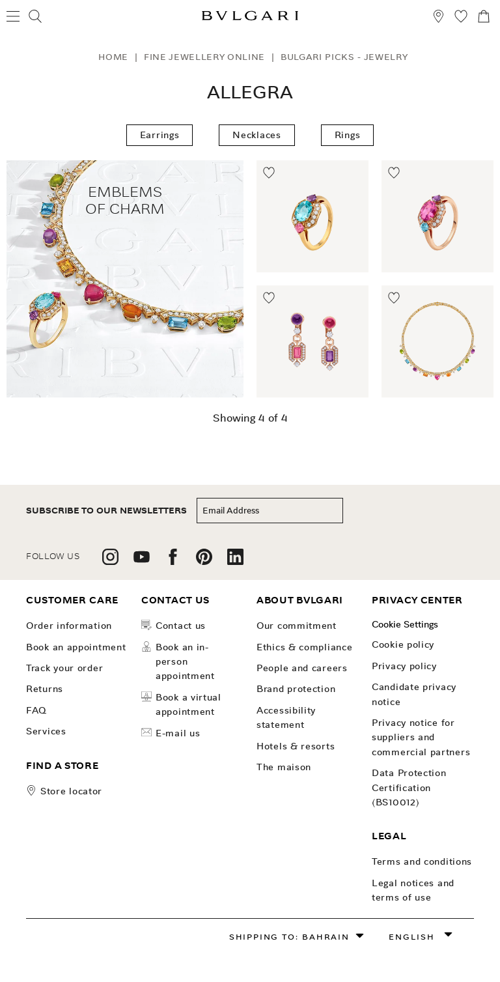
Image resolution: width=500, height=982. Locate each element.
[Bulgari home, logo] (250, 17)
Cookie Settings (405, 624)
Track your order (64, 667)
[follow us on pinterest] (204, 561)
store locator (71, 791)
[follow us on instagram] (110, 561)
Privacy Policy (404, 665)
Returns (44, 688)
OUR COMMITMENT (297, 625)
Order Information (69, 625)
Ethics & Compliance (304, 647)
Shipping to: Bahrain (289, 936)
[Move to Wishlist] (269, 173)
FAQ (36, 710)
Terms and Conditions (422, 861)
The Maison (284, 766)
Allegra (250, 92)
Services (46, 731)
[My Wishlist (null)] (460, 18)
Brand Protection (296, 688)
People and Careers (302, 667)
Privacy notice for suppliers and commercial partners (421, 737)
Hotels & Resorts (296, 746)
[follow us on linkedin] (235, 561)
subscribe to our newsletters (106, 510)
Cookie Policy (403, 644)
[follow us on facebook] (173, 561)
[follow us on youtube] (141, 561)
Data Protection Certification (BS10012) (409, 787)
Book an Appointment (76, 647)
